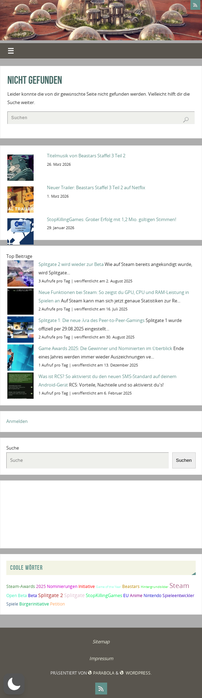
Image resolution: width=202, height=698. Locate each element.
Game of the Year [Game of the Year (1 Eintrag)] (108, 586)
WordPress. (136, 673)
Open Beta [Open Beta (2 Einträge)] (16, 595)
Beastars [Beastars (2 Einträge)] (131, 586)
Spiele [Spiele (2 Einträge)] (12, 604)
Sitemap (101, 641)
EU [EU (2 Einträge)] (126, 595)
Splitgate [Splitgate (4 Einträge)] (74, 595)
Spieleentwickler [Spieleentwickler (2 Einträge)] (178, 595)
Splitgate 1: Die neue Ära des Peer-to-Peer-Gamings (92, 320)
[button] (14, 683)
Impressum (101, 658)
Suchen (184, 460)
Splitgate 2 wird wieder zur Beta (71, 264)
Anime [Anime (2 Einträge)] (136, 595)
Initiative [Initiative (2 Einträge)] (86, 586)
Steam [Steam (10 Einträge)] (179, 585)
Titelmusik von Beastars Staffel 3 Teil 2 (86, 155)
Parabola (101, 673)
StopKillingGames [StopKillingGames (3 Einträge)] (104, 595)
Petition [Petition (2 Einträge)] (57, 604)
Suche (12, 448)
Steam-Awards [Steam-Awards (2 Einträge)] (20, 586)
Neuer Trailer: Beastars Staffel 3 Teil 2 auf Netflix (96, 187)
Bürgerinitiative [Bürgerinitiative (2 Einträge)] (34, 604)
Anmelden (17, 421)
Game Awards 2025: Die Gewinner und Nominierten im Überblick (105, 348)
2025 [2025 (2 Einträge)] (41, 586)
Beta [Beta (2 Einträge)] (32, 595)
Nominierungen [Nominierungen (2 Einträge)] (62, 586)
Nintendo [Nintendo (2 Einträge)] (152, 595)
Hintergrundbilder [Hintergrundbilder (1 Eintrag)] (154, 586)
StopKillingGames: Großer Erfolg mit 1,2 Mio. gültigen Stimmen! (111, 219)
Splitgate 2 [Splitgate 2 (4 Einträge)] (50, 595)
